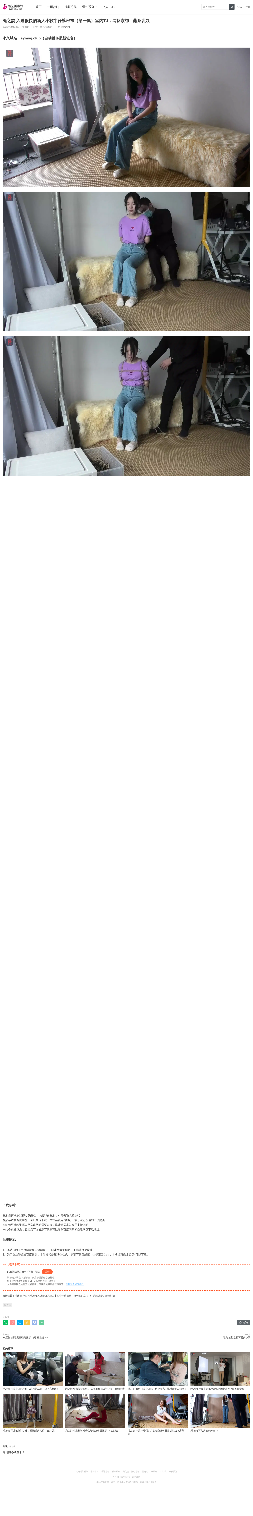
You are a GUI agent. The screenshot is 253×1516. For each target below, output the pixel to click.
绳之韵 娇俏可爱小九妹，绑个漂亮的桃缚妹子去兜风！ (158, 1371)
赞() (243, 1322)
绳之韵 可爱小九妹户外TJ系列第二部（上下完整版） (33, 1371)
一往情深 (173, 1471)
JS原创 (154, 1471)
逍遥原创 (105, 1471)
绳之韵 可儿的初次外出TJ (220, 1413)
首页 (38, 7)
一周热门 (53, 7)
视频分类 (70, 7)
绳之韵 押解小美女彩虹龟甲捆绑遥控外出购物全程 (220, 1371)
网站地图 (136, 1477)
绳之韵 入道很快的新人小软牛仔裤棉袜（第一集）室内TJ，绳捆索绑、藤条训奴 (72, 1295)
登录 (47, 1271)
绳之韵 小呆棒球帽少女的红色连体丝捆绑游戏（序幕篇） (158, 1414)
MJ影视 (163, 1471)
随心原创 (135, 1471)
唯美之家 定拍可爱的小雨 (236, 1337)
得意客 (145, 1471)
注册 (248, 7)
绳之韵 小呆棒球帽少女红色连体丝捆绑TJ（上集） (95, 1413)
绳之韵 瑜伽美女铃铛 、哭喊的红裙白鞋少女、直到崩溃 (95, 1371)
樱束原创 (116, 1471)
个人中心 (108, 7)
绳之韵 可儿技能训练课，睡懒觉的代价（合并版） (33, 1413)
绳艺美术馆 (21, 1295)
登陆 (239, 7)
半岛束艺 (94, 1471)
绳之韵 (66, 26)
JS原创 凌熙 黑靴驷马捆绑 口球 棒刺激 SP (25, 1337)
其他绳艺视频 (82, 1471)
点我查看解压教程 (75, 1284)
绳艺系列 (88, 7)
